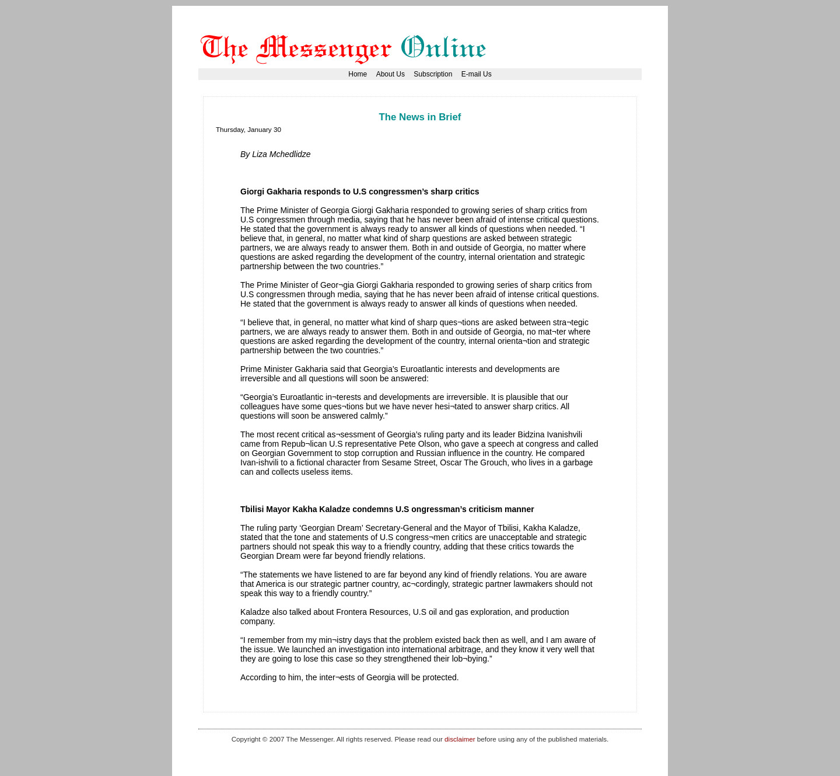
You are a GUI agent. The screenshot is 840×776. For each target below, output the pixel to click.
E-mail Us (476, 74)
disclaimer (459, 739)
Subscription (433, 74)
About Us (390, 74)
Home (357, 74)
